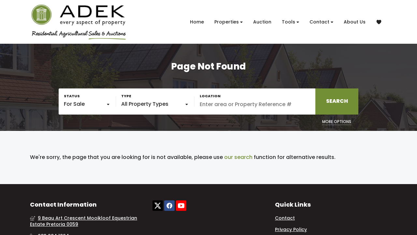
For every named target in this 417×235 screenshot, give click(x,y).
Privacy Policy (291, 230)
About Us (355, 22)
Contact (321, 22)
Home (197, 22)
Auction (262, 22)
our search (238, 157)
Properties (228, 22)
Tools (290, 22)
